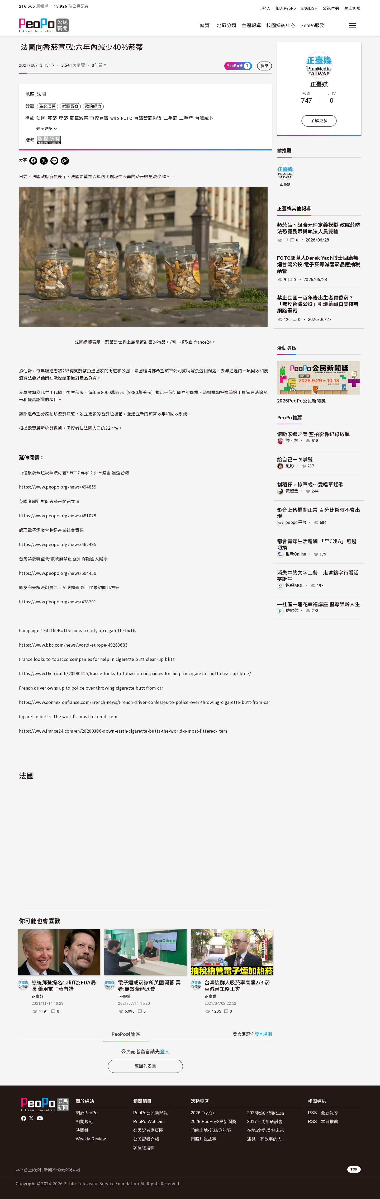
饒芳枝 (292, 440)
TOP (354, 1169)
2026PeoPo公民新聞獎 (301, 400)
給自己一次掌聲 (295, 459)
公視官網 (331, 8)
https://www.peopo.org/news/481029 (57, 515)
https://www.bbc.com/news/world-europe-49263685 (73, 645)
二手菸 (170, 118)
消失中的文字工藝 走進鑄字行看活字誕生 (318, 575)
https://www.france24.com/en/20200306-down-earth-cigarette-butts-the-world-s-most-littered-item (123, 731)
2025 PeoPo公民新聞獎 (213, 1121)
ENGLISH (309, 8)
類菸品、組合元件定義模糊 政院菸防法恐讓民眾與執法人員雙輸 (318, 228)
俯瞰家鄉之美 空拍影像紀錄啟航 (313, 433)
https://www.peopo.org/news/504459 (57, 573)
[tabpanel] (145, 1051)
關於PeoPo (87, 1113)
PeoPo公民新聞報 (150, 1113)
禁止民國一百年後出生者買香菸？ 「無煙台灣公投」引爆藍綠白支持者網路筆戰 (318, 304)
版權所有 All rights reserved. (50, 140)
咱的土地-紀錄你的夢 (211, 1130)
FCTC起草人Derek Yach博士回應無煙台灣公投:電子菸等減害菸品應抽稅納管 (318, 264)
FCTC (126, 118)
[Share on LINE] (54, 161)
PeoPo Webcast (149, 1121)
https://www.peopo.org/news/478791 (57, 601)
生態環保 (47, 106)
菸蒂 (52, 118)
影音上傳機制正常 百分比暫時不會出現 (318, 512)
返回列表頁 (145, 1066)
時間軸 (82, 1130)
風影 (290, 465)
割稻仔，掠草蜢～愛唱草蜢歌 (310, 484)
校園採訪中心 (280, 25)
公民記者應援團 (148, 1130)
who (114, 118)
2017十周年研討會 (265, 1121)
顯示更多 (46, 128)
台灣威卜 (204, 118)
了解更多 (318, 120)
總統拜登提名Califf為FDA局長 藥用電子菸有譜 (64, 985)
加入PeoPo (286, 8)
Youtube (40, 1118)
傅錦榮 (292, 610)
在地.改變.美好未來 (265, 1130)
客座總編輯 (144, 1147)
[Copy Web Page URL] (65, 161)
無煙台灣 (99, 118)
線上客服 (352, 8)
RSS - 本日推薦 (323, 1121)
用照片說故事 (204, 1139)
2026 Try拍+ (203, 1113)
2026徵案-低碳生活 (265, 1113)
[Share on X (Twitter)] (44, 161)
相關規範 (84, 1121)
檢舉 (264, 66)
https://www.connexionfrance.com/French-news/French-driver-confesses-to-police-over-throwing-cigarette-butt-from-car (144, 702)
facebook (24, 1118)
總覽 (205, 25)
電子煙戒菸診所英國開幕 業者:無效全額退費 (149, 985)
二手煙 (186, 118)
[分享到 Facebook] (33, 161)
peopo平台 (296, 522)
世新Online (296, 553)
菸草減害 (79, 118)
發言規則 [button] (263, 1034)
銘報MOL (295, 585)
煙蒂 (63, 118)
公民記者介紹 (146, 1139)
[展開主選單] (352, 25)
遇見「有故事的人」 (266, 1139)
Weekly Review (91, 1139)
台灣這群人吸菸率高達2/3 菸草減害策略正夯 (237, 985)
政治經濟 (93, 106)
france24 (203, 342)
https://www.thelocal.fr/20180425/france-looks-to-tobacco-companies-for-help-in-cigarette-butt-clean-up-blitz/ (135, 673)
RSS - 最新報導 (323, 1113)
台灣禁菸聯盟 (148, 118)
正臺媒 (38, 996)
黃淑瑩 (292, 491)
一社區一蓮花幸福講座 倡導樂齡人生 (318, 603)
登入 (266, 9)
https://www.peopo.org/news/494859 (57, 487)
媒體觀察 (70, 106)
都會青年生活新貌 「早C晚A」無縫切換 (317, 544)
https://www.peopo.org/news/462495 (57, 544)
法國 (41, 94)
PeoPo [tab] (126, 1034)
